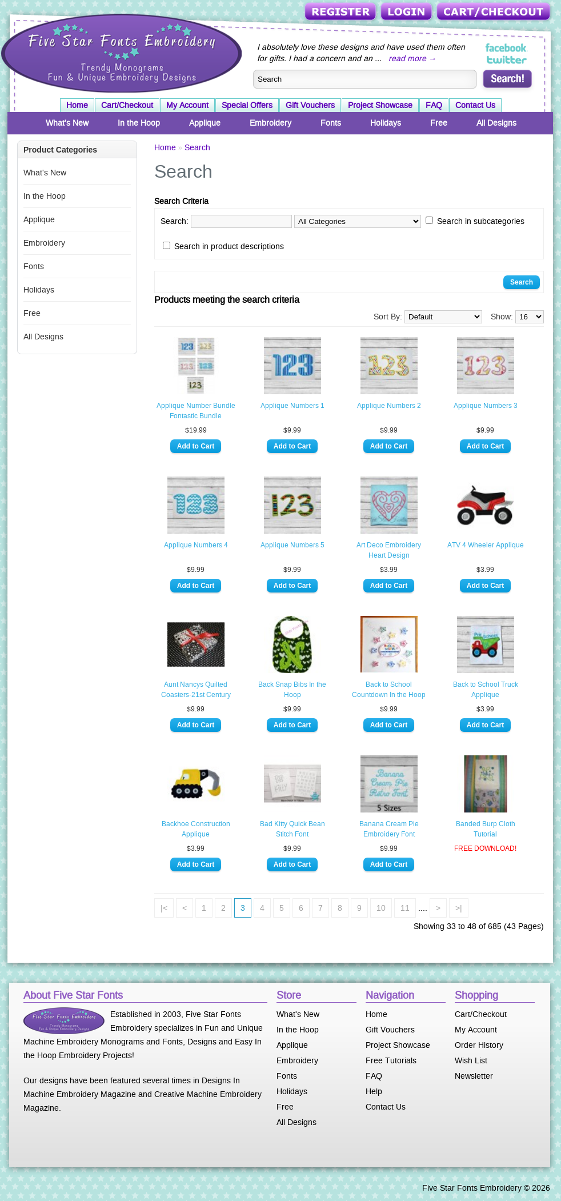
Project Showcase (380, 105)
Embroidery (270, 122)
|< (164, 907)
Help (374, 1091)
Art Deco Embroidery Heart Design (388, 550)
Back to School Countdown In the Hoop (389, 689)
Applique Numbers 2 (389, 406)
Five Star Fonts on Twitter (507, 59)
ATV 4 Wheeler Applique (485, 545)
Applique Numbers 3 (486, 406)
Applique (205, 122)
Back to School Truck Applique (485, 689)
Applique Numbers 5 (292, 545)
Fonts (330, 122)
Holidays (385, 122)
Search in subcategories (480, 221)
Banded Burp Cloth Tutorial (485, 829)
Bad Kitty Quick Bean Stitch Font (292, 829)
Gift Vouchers (310, 105)
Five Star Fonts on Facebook (507, 48)
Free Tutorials (391, 1060)
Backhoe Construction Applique (196, 829)
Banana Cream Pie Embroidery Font (389, 829)
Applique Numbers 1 (292, 406)
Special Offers (247, 105)
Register (341, 12)
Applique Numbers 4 (196, 545)
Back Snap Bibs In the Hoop (292, 689)
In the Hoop (139, 122)
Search (197, 147)
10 (381, 907)
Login (407, 12)
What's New (67, 122)
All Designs (496, 122)
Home (77, 105)
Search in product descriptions (229, 246)
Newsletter (474, 1075)
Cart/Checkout (494, 12)
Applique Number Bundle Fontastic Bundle (196, 411)
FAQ (434, 105)
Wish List (471, 1060)
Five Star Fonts (120, 52)
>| (458, 907)
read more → (412, 58)
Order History (479, 1045)
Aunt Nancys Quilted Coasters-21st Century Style (196, 690)
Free (438, 122)
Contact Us (475, 105)
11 (405, 907)
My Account (187, 105)
